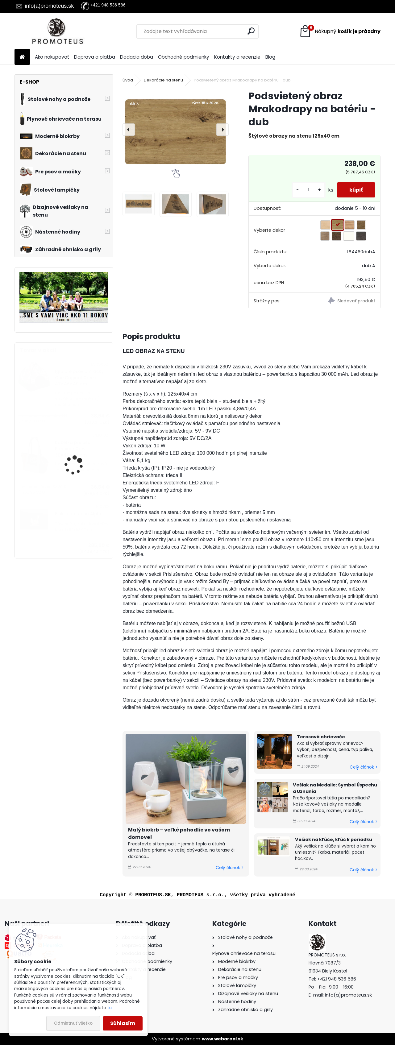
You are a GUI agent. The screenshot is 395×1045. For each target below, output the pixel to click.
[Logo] (57, 31)
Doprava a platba (94, 57)
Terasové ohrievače (321, 737)
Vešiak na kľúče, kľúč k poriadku (333, 839)
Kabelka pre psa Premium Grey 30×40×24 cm (73, 449)
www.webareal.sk (222, 1039)
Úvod (128, 80)
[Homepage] (22, 57)
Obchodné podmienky (183, 57)
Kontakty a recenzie (237, 57)
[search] (251, 31)
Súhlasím (122, 1023)
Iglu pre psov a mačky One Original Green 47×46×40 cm (79, 378)
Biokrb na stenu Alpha (79, 514)
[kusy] (308, 190)
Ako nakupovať (52, 57)
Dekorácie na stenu (163, 80)
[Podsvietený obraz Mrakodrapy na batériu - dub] (176, 129)
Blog (270, 57)
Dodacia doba (136, 57)
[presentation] (129, 129)
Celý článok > (229, 868)
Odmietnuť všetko (73, 1023)
